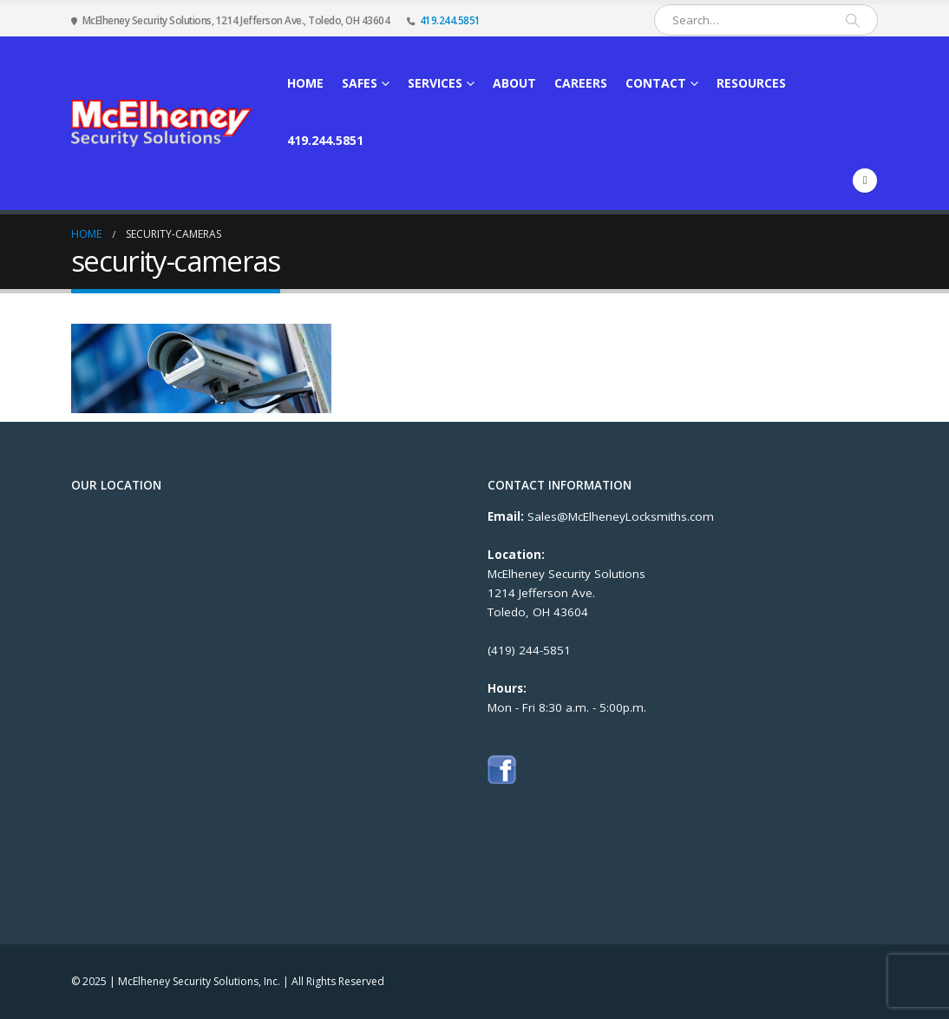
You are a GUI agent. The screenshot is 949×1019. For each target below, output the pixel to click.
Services (435, 83)
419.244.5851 (450, 20)
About (514, 83)
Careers (580, 83)
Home (305, 83)
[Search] (852, 20)
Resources (751, 83)
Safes (359, 83)
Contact (655, 83)
